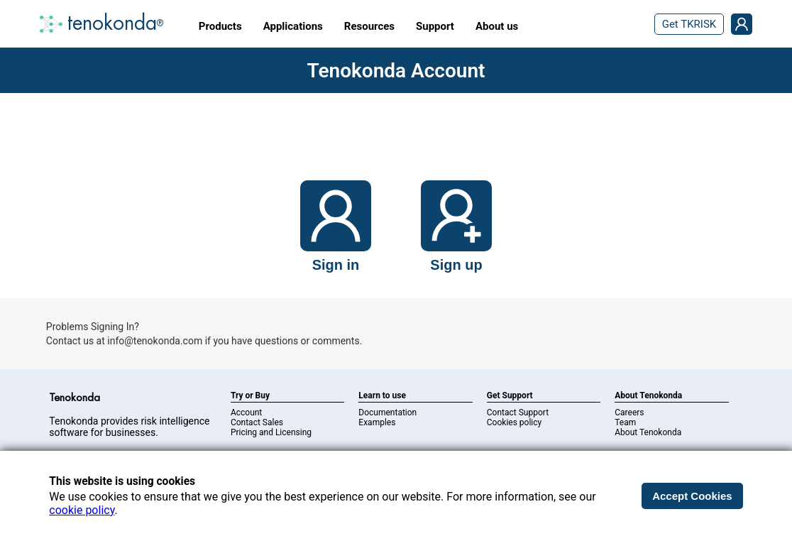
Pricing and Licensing (271, 432)
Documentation (387, 412)
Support (435, 26)
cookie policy (81, 510)
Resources (369, 26)
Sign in (336, 265)
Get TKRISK (689, 24)
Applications (293, 26)
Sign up (456, 265)
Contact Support (518, 412)
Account (246, 412)
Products (220, 26)
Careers (629, 412)
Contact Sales (257, 422)
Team (625, 422)
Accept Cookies (692, 496)
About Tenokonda (648, 432)
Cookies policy (514, 422)
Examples (376, 422)
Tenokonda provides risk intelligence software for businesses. (129, 426)
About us (496, 26)
